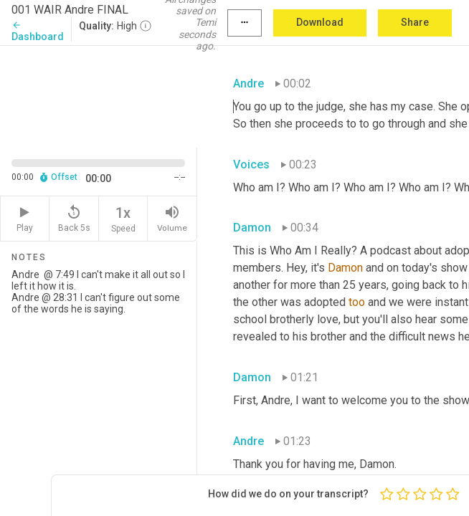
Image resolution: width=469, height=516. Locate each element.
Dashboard (37, 31)
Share (415, 22)
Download (320, 22)
